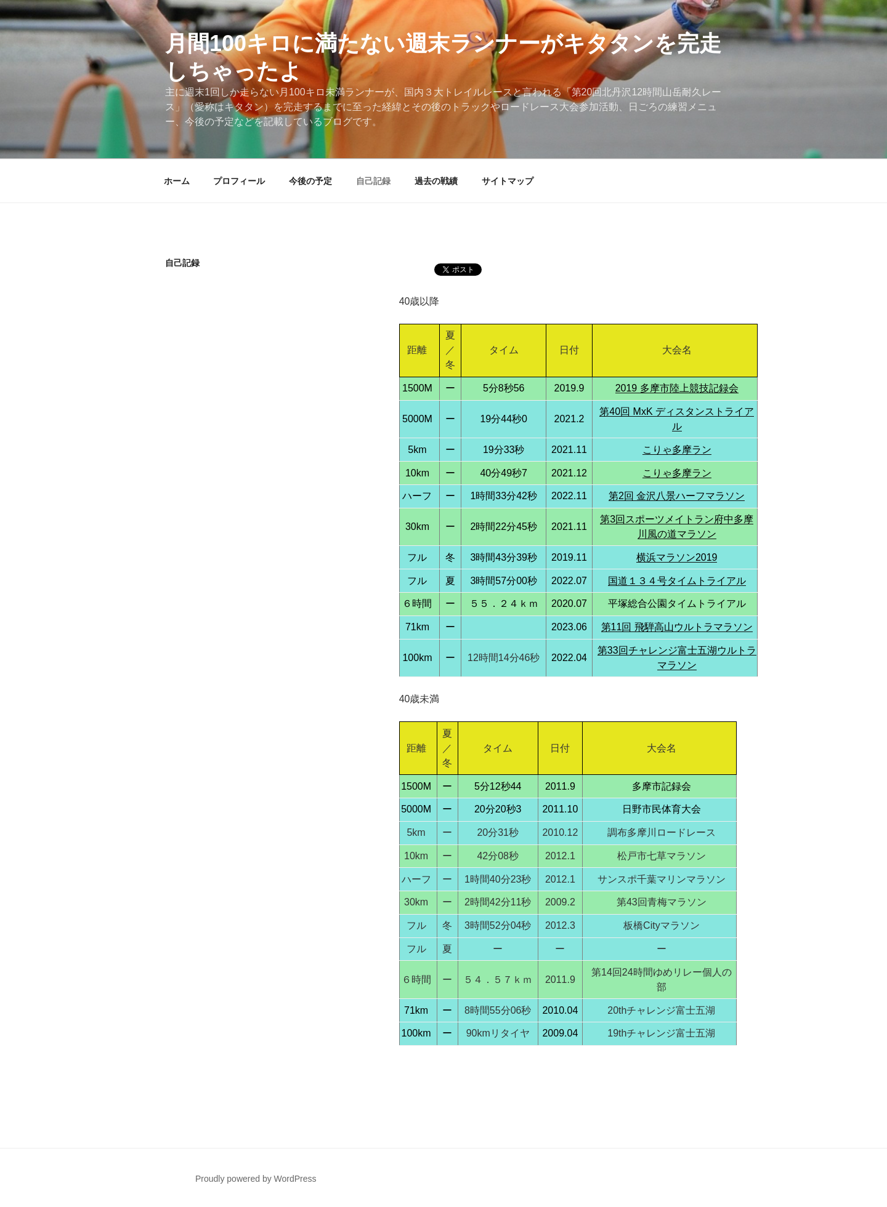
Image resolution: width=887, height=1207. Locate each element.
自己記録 (373, 181)
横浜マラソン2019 (677, 557)
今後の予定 (310, 181)
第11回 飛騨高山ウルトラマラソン (677, 627)
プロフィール (239, 181)
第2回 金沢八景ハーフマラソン (677, 496)
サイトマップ (507, 181)
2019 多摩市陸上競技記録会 (677, 388)
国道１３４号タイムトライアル (677, 580)
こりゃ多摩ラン (676, 449)
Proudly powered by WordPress (256, 1179)
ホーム (177, 181)
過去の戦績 (436, 181)
